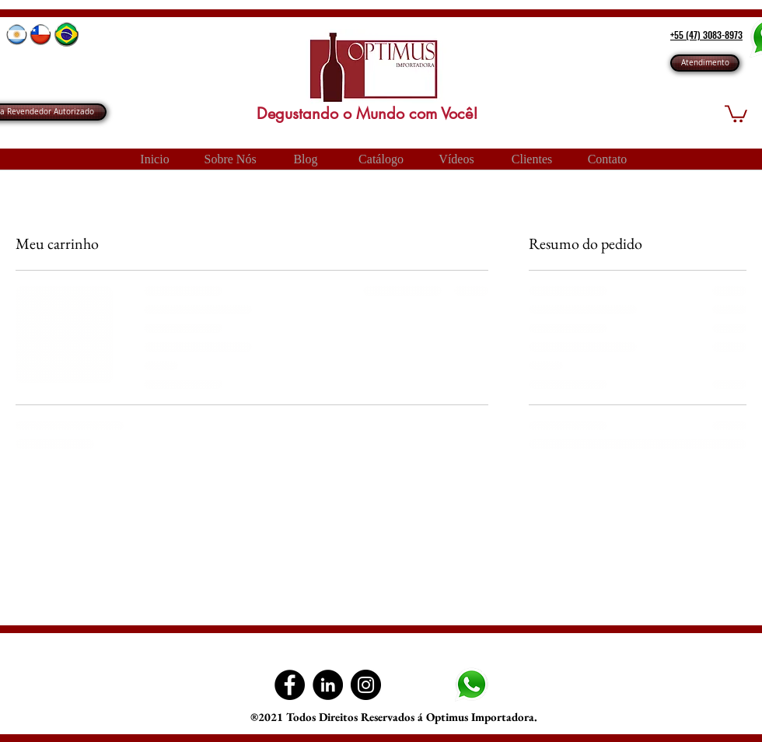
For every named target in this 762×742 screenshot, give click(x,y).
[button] (736, 112)
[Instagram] (366, 685)
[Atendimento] (704, 63)
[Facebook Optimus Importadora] (289, 685)
